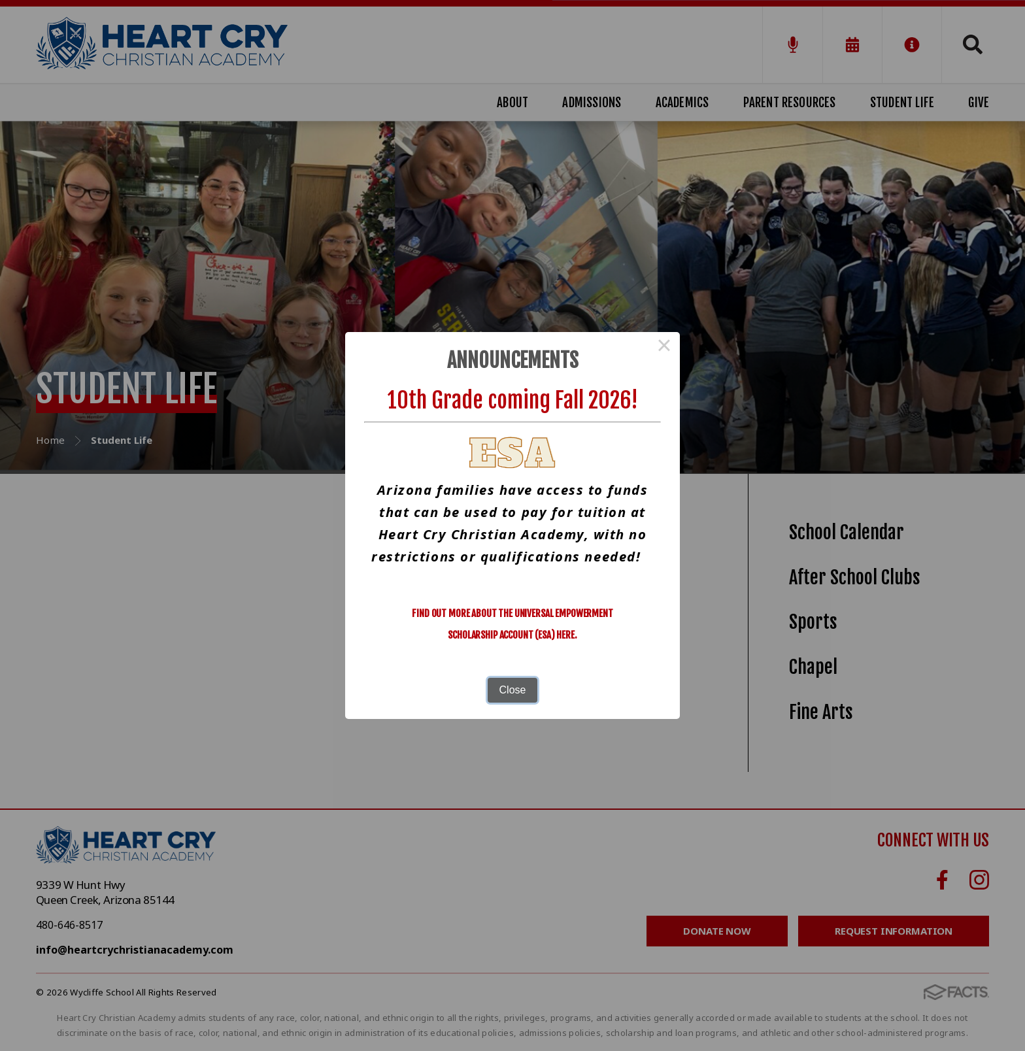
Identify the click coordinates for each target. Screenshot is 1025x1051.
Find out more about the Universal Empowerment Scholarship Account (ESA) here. (512, 624)
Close (512, 689)
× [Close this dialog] (664, 347)
